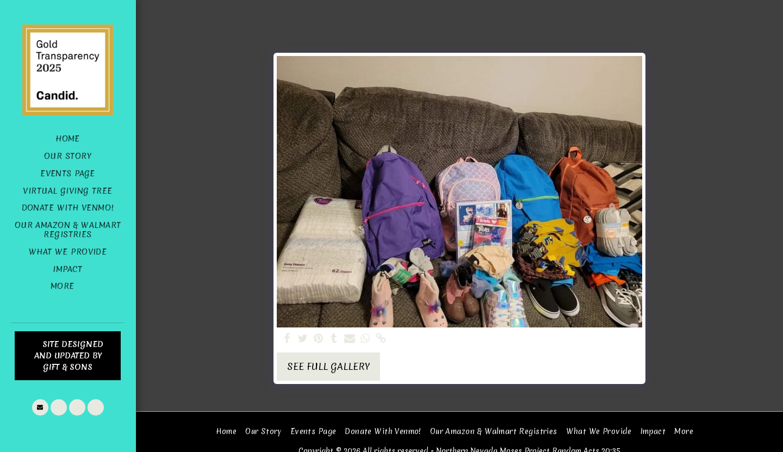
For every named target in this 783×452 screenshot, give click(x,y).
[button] (40, 407)
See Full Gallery (328, 366)
